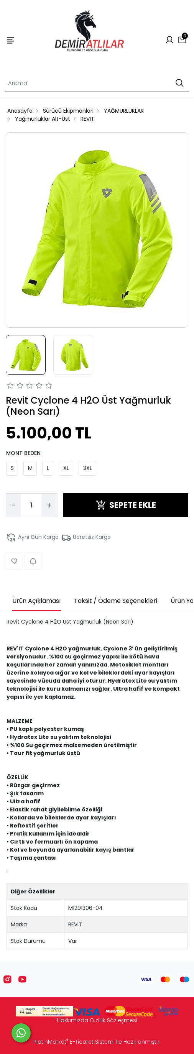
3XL (87, 468)
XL (66, 468)
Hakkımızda (72, 1020)
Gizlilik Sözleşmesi (113, 1020)
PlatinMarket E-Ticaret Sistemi (74, 1042)
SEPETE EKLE (126, 505)
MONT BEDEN (23, 453)
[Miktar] (31, 505)
